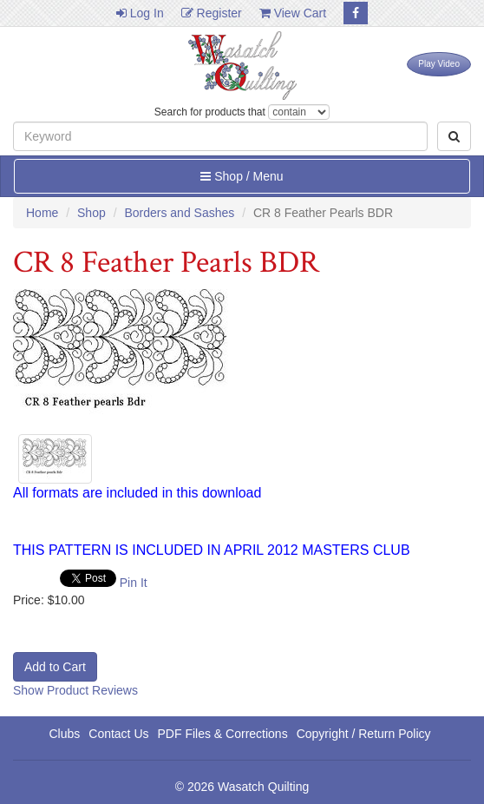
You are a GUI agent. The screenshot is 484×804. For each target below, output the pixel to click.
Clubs (64, 734)
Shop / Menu (241, 176)
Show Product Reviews (75, 690)
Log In (140, 13)
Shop (91, 213)
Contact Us (118, 734)
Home (42, 213)
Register (211, 13)
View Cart (292, 13)
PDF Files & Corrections (223, 734)
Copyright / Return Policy (364, 734)
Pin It (133, 583)
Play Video (439, 64)
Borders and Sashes (179, 213)
